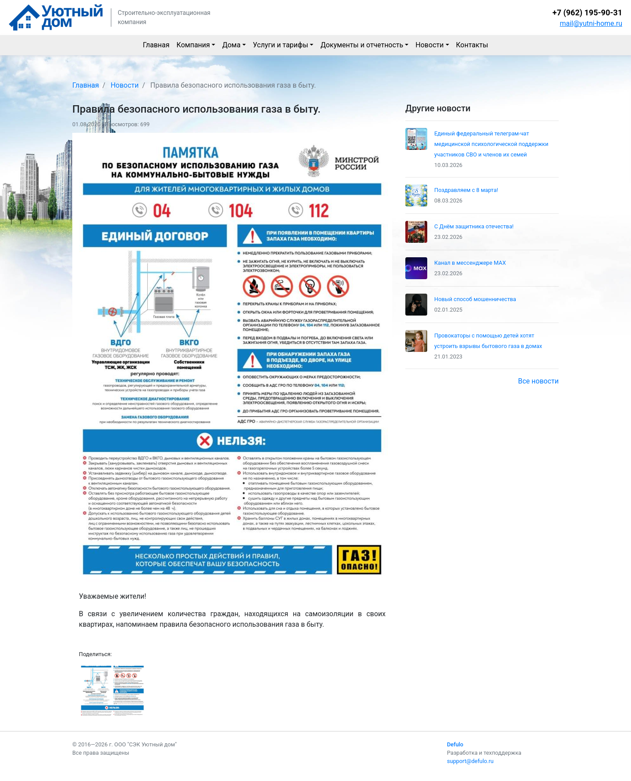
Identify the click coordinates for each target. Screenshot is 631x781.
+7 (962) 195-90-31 (587, 12)
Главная (156, 45)
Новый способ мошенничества (475, 299)
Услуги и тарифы (280, 45)
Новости (429, 45)
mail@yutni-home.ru (591, 23)
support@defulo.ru (470, 761)
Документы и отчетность (361, 45)
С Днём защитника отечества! (474, 226)
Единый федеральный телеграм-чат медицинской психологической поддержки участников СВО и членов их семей (491, 144)
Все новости (538, 381)
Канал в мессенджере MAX (470, 262)
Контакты (472, 45)
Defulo (455, 744)
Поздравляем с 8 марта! (466, 190)
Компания (193, 45)
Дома (231, 45)
